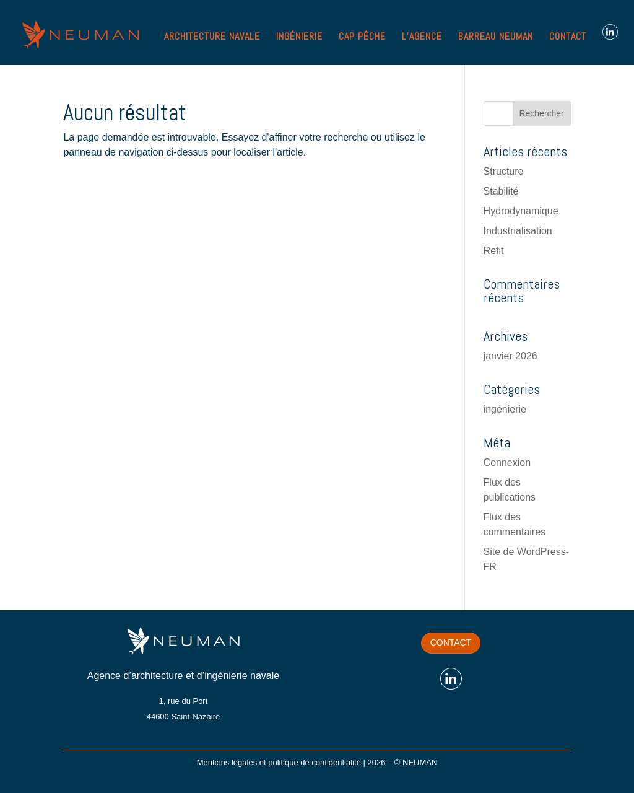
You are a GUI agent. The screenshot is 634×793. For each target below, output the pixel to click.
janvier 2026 (510, 356)
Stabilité (501, 191)
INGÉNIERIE (299, 37)
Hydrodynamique (521, 211)
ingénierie (505, 409)
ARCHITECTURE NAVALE (212, 37)
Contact (451, 642)
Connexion (507, 462)
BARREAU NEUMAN (495, 37)
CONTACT (567, 37)
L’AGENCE (422, 37)
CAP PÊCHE (362, 37)
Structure (504, 171)
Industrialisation (518, 231)
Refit (494, 250)
